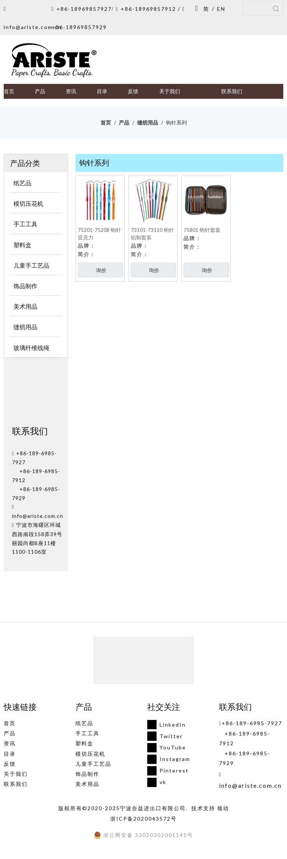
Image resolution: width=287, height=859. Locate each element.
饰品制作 (87, 774)
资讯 (10, 743)
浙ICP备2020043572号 (143, 818)
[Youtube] (166, 747)
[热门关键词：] (276, 8)
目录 (10, 754)
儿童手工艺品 (93, 764)
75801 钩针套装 (201, 230)
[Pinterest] (166, 770)
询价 (101, 270)
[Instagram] (166, 759)
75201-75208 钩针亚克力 (99, 233)
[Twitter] (166, 736)
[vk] (166, 782)
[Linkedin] (166, 724)
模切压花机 (90, 754)
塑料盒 (84, 743)
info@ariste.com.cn (33, 27)
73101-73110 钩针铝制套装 (152, 233)
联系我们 (16, 784)
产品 (10, 733)
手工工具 (87, 733)
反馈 (10, 764)
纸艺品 (84, 723)
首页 (10, 723)
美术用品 (87, 784)
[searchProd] (256, 8)
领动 (223, 808)
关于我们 (16, 774)
